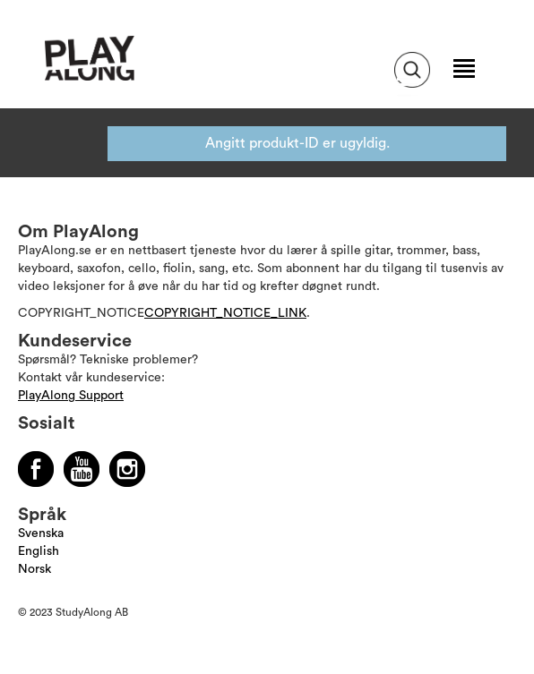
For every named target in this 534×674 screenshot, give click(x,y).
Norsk (34, 569)
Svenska (41, 533)
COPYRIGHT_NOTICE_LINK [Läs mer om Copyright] (225, 313)
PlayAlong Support (71, 395)
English (38, 551)
